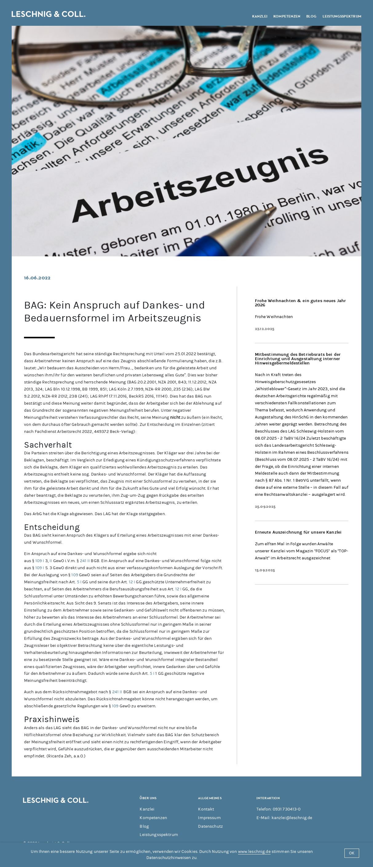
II (51, 560)
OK (352, 853)
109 (38, 560)
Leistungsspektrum (342, 15)
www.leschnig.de (254, 851)
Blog (311, 15)
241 (83, 560)
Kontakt (206, 809)
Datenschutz (210, 826)
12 (131, 582)
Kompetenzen (286, 15)
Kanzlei (260, 15)
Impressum (209, 817)
